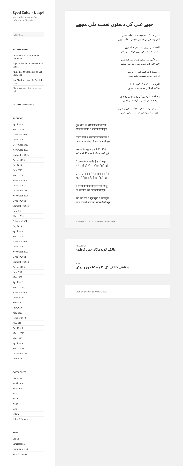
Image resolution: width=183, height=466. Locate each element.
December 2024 (20, 190)
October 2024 (19, 200)
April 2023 (18, 231)
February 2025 (20, 180)
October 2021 (19, 297)
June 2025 (17, 170)
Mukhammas (19, 383)
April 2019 (18, 328)
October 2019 (19, 318)
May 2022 (17, 277)
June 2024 (17, 211)
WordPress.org (20, 454)
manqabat (18, 378)
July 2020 (17, 307)
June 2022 (17, 272)
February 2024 (20, 221)
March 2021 (18, 302)
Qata (15, 408)
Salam (16, 414)
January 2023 (19, 246)
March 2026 (18, 129)
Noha (15, 403)
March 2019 (18, 333)
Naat (15, 393)
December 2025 (20, 144)
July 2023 (17, 226)
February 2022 (20, 292)
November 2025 (20, 149)
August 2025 (19, 160)
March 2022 (18, 287)
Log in (16, 438)
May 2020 (17, 312)
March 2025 (18, 175)
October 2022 (19, 256)
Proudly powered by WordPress (91, 291)
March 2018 (18, 348)
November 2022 (20, 251)
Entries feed (19, 443)
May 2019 (17, 323)
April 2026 (18, 124)
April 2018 (18, 343)
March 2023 (18, 236)
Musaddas (18, 388)
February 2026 (20, 134)
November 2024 (20, 195)
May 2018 (17, 338)
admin (100, 221)
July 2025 (17, 165)
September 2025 (21, 155)
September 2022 (21, 262)
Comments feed (20, 449)
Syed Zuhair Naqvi (28, 12)
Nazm (15, 398)
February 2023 (20, 241)
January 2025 (19, 185)
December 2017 (20, 353)
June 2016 (17, 358)
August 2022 (19, 267)
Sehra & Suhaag (20, 419)
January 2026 (19, 139)
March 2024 (18, 216)
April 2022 (18, 282)
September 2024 (21, 205)
